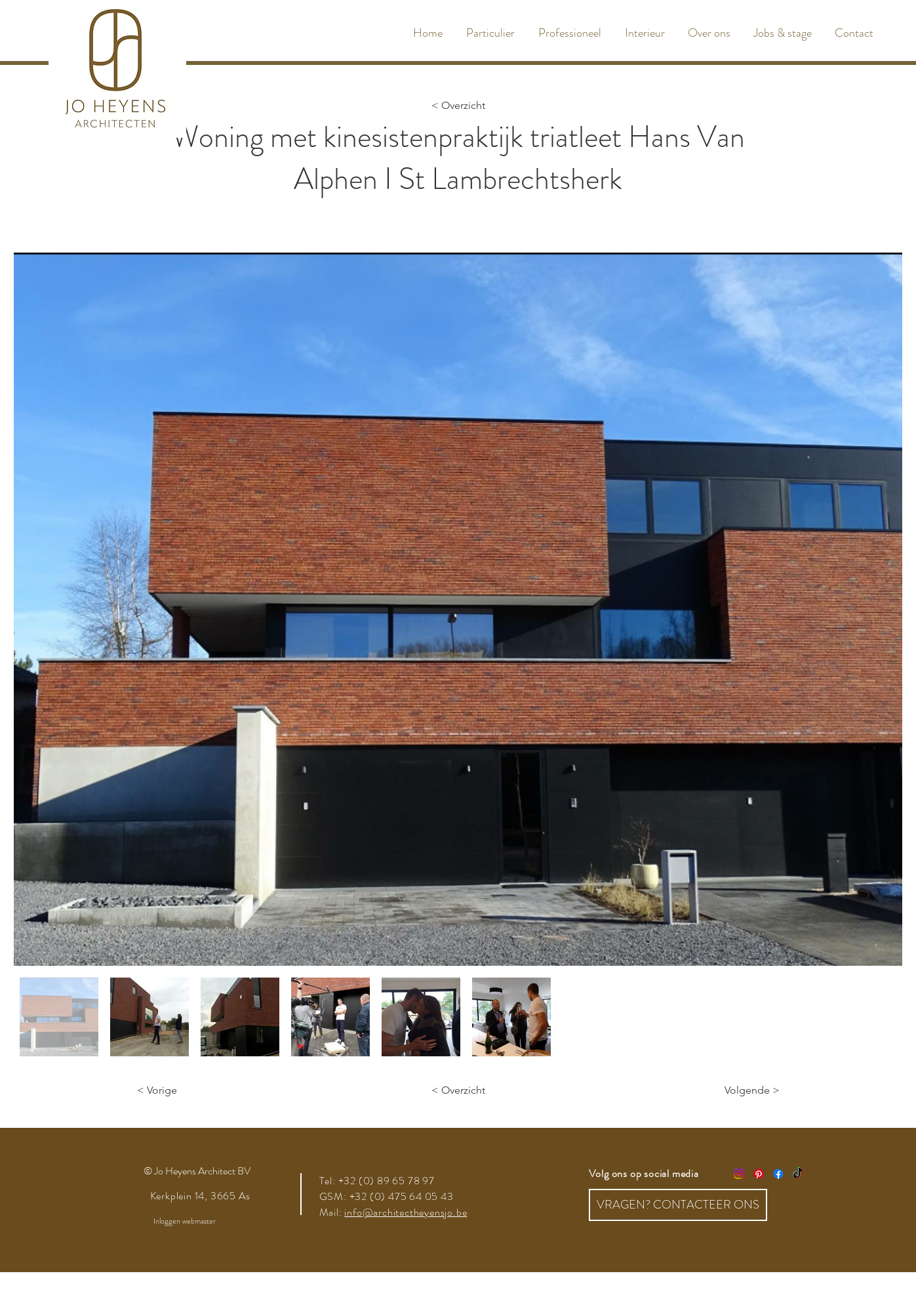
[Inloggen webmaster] (185, 1221)
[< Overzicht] (458, 106)
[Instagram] (739, 1173)
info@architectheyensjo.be (405, 1212)
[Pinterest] (758, 1173)
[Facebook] (778, 1173)
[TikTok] (798, 1173)
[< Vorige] (180, 1090)
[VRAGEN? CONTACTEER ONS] (678, 1205)
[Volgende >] (747, 1090)
